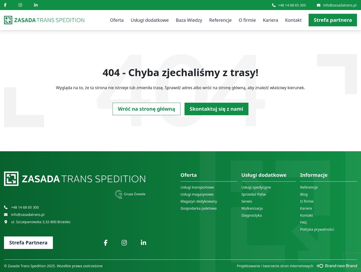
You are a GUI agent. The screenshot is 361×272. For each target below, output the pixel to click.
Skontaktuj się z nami (216, 108)
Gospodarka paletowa (198, 208)
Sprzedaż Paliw (253, 194)
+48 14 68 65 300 (289, 5)
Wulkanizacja (252, 208)
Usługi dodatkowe (150, 20)
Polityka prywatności (317, 229)
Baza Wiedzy (189, 20)
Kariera (270, 20)
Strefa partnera (333, 20)
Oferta (117, 20)
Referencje (220, 20)
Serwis (246, 201)
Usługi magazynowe (197, 194)
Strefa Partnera (28, 242)
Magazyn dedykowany (198, 201)
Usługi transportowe (197, 187)
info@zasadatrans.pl (336, 5)
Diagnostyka (251, 215)
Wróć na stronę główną (146, 108)
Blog (304, 194)
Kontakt (293, 20)
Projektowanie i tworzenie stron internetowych (297, 265)
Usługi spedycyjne (256, 187)
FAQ (303, 222)
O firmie (247, 20)
